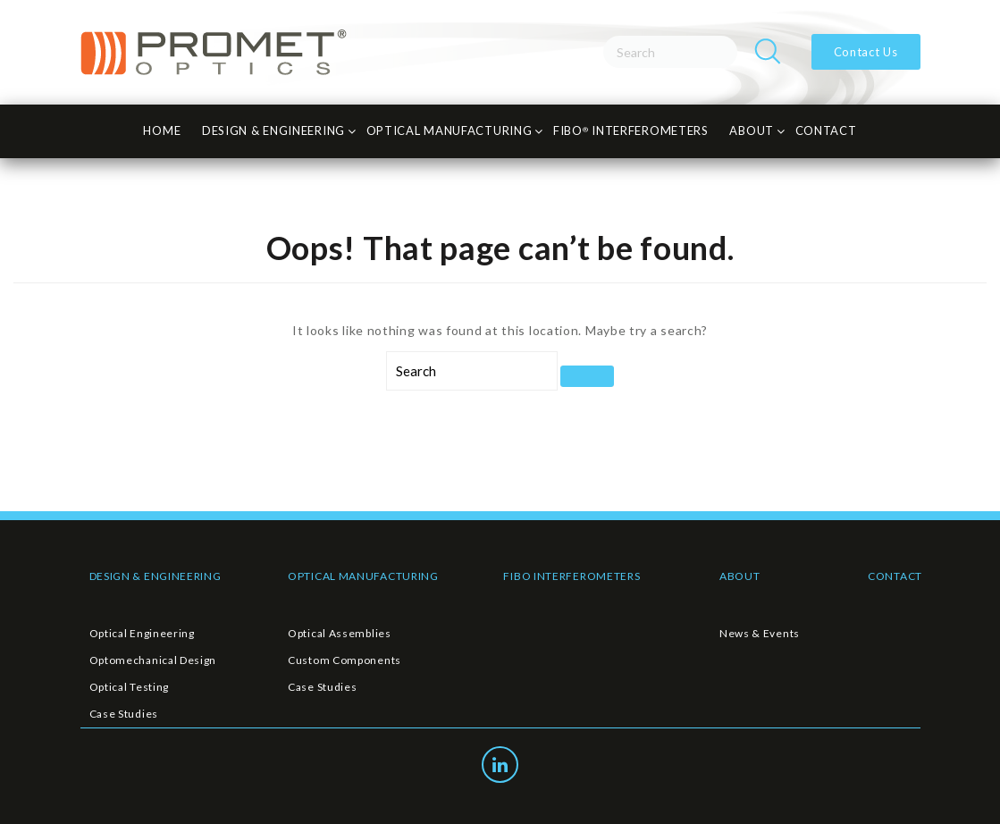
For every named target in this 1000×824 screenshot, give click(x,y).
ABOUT (740, 576)
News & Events (759, 633)
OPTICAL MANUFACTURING (363, 576)
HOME (162, 130)
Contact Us (866, 52)
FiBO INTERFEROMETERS (631, 130)
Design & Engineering (273, 130)
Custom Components (344, 660)
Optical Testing (129, 687)
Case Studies (123, 713)
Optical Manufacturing (449, 130)
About (751, 130)
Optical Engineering (142, 633)
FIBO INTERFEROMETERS (571, 576)
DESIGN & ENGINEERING (155, 576)
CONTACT (826, 130)
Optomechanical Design (153, 660)
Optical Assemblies (339, 633)
